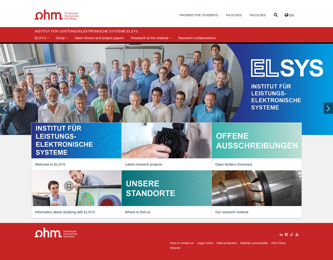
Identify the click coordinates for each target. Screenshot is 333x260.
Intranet (175, 248)
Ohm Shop (278, 243)
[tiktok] (291, 234)
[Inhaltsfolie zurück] (4, 108)
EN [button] (289, 15)
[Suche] (276, 15)
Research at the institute (151, 38)
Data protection (227, 243)
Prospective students (199, 15)
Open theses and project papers (99, 38)
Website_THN (57, 14)
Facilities (234, 15)
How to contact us (182, 243)
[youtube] (297, 234)
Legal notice (205, 243)
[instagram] (286, 234)
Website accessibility (254, 243)
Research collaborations (197, 38)
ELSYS (42, 38)
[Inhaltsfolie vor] (328, 108)
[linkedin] (281, 234)
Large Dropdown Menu (56, 233)
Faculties (258, 15)
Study (62, 38)
